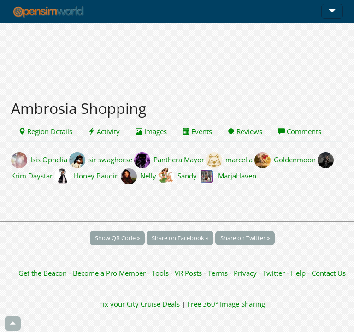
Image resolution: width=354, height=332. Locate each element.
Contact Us (329, 273)
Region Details (45, 131)
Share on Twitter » (245, 238)
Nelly (148, 175)
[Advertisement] (177, 56)
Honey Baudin (96, 175)
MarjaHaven (237, 175)
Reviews (245, 131)
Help (298, 273)
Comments (299, 131)
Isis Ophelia (48, 159)
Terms (219, 273)
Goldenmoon (295, 159)
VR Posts (189, 273)
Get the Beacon (42, 273)
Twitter (274, 273)
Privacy (245, 273)
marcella (239, 159)
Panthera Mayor (178, 159)
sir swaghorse (110, 159)
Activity (104, 131)
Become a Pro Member (110, 273)
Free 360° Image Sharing (226, 303)
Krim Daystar (32, 175)
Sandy (187, 175)
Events (197, 131)
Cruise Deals (160, 303)
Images (151, 131)
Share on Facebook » (180, 238)
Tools (161, 273)
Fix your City (119, 303)
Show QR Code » (117, 238)
